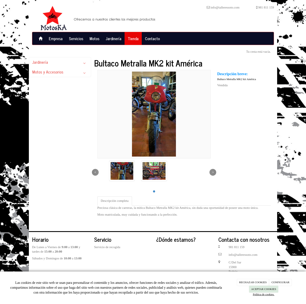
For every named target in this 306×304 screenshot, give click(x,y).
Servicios (76, 38)
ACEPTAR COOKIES (263, 289)
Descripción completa (115, 200)
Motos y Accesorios (60, 73)
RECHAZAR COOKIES (253, 282)
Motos (94, 38)
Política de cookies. (263, 294)
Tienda (133, 38)
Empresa (56, 38)
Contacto (152, 38)
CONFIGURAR (280, 282)
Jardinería (113, 38)
